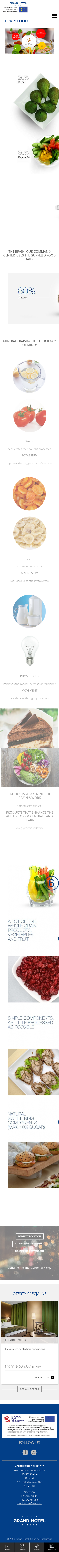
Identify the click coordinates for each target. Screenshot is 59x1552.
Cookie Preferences (29, 1503)
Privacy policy (29, 1496)
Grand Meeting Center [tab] (29, 1244)
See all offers (29, 1389)
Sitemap (29, 1492)
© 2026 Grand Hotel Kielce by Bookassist (29, 1539)
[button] (52, 1547)
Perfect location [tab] (29, 1236)
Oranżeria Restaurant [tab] (29, 1251)
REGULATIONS (29, 1499)
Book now (44, 1377)
